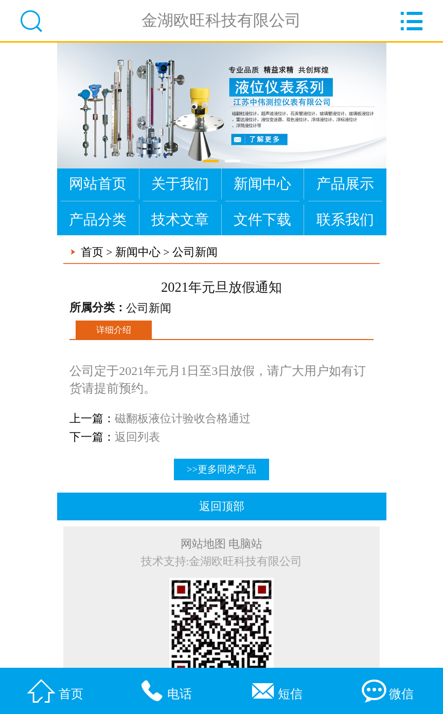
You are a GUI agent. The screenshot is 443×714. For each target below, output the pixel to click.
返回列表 (137, 437)
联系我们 (345, 220)
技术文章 (180, 220)
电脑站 (245, 544)
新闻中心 (262, 184)
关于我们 (180, 184)
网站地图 (203, 544)
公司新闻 (195, 252)
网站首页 (98, 184)
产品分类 (98, 220)
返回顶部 (221, 506)
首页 (92, 252)
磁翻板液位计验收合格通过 (183, 418)
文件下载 (262, 220)
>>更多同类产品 (222, 469)
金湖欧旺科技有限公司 (221, 20)
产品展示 (345, 184)
